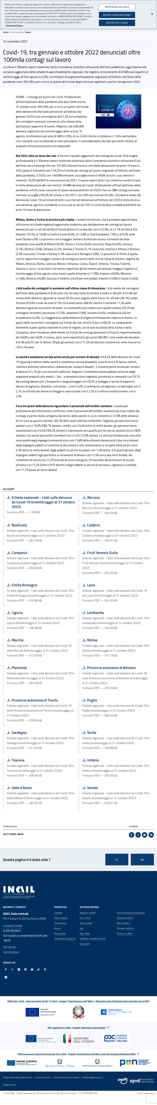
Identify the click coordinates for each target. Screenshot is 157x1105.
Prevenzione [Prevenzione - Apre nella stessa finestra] (60, 923)
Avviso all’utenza (43, 1077)
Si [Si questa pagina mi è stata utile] (117, 859)
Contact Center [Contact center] (12, 925)
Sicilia (113, 732)
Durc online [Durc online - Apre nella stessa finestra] (85, 918)
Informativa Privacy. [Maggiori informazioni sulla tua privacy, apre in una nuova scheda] (14, 24)
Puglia (113, 700)
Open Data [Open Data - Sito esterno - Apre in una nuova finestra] (85, 933)
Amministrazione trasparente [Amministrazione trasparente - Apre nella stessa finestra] (131, 913)
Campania (37, 552)
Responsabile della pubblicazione (17, 1077)
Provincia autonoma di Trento (37, 700)
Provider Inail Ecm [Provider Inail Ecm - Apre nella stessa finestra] (125, 928)
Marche (37, 640)
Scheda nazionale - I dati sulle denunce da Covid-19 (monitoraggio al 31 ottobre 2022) (41, 502)
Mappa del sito (9, 1084)
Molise (113, 640)
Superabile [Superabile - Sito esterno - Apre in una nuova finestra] (85, 944)
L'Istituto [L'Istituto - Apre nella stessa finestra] (58, 913)
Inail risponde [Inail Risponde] (9, 947)
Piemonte (37, 667)
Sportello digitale (11, 952)
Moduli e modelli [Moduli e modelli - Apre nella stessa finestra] (88, 913)
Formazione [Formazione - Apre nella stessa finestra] (60, 933)
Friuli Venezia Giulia (113, 552)
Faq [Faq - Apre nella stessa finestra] (81, 928)
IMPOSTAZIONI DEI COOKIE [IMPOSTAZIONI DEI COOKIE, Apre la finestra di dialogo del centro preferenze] (117, 5)
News (28, 32)
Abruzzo (113, 497)
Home (5, 32)
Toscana (37, 760)
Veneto (113, 787)
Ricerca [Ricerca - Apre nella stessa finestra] (57, 928)
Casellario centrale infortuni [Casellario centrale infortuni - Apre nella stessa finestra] (93, 938)
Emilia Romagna (37, 585)
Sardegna (37, 732)
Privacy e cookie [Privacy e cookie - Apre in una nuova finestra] (124, 933)
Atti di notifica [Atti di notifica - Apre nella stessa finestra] (123, 923)
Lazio (113, 585)
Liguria (37, 612)
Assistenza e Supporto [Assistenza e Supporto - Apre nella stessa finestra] (65, 938)
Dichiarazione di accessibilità (66, 1077)
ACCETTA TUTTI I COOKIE (117, 21)
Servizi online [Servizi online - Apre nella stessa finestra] (86, 923)
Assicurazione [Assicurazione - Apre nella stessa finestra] (60, 918)
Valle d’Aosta (37, 787)
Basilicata (37, 525)
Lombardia (113, 612)
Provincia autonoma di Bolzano (113, 667)
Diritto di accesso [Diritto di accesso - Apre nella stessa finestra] (125, 918)
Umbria (113, 760)
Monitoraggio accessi (92, 1077)
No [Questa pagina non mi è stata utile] (142, 859)
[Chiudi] (152, 13)
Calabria (113, 525)
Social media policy (145, 1093)
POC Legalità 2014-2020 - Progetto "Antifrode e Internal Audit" (77, 1027)
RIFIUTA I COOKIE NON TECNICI (117, 13)
